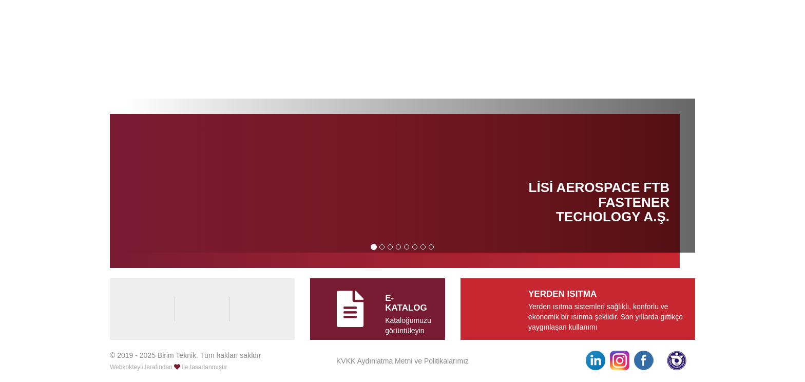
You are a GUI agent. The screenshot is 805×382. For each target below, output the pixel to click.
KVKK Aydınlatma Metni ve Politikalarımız (402, 361)
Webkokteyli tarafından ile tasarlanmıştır (168, 367)
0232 (631, 22)
